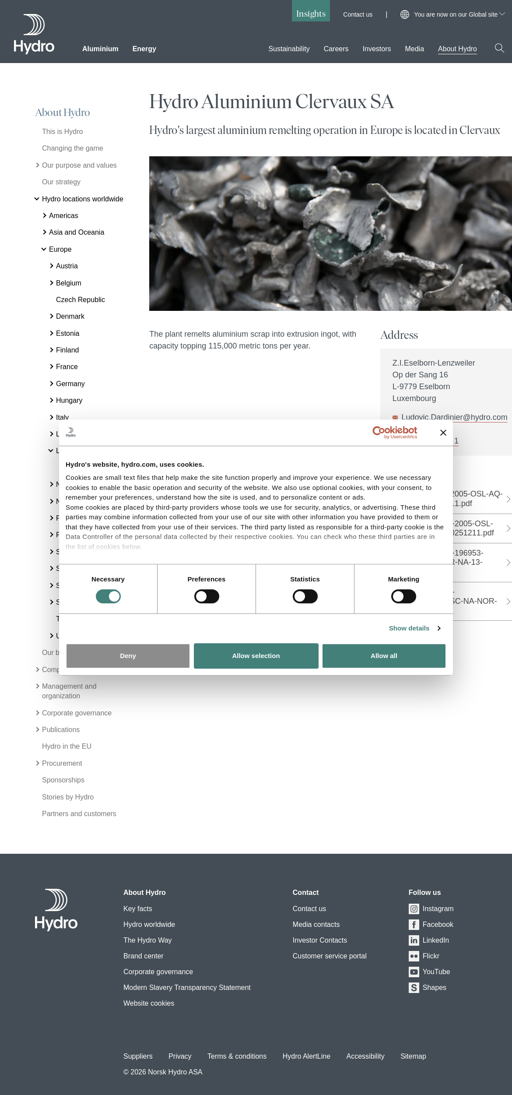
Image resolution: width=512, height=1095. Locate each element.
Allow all (384, 655)
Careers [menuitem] (336, 49)
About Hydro (62, 112)
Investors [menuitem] (377, 49)
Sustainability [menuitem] (288, 49)
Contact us (357, 14)
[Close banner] (443, 433)
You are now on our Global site (459, 14)
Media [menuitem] (414, 49)
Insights (311, 13)
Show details (409, 628)
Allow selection (256, 655)
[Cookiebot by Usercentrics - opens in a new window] (385, 432)
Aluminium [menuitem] (100, 49)
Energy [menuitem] (144, 49)
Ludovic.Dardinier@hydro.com (454, 417)
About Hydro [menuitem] (457, 49)
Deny (128, 655)
